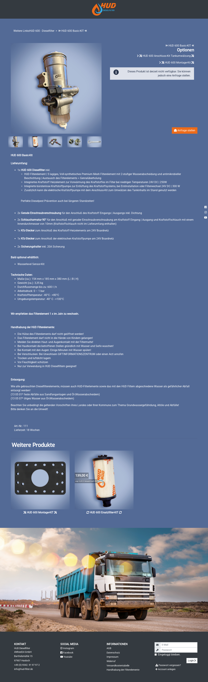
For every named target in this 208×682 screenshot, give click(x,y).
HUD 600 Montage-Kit (178, 62)
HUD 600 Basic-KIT (72, 30)
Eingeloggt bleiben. (169, 654)
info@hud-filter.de (23, 669)
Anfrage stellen (184, 130)
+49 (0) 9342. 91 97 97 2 (27, 665)
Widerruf (111, 661)
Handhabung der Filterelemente (123, 669)
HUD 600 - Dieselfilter (41, 30)
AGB (109, 648)
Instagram (67, 648)
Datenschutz (113, 652)
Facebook (66, 652)
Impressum (112, 656)
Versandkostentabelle (118, 665)
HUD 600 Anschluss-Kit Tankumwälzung (166, 55)
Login (192, 660)
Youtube (66, 656)
